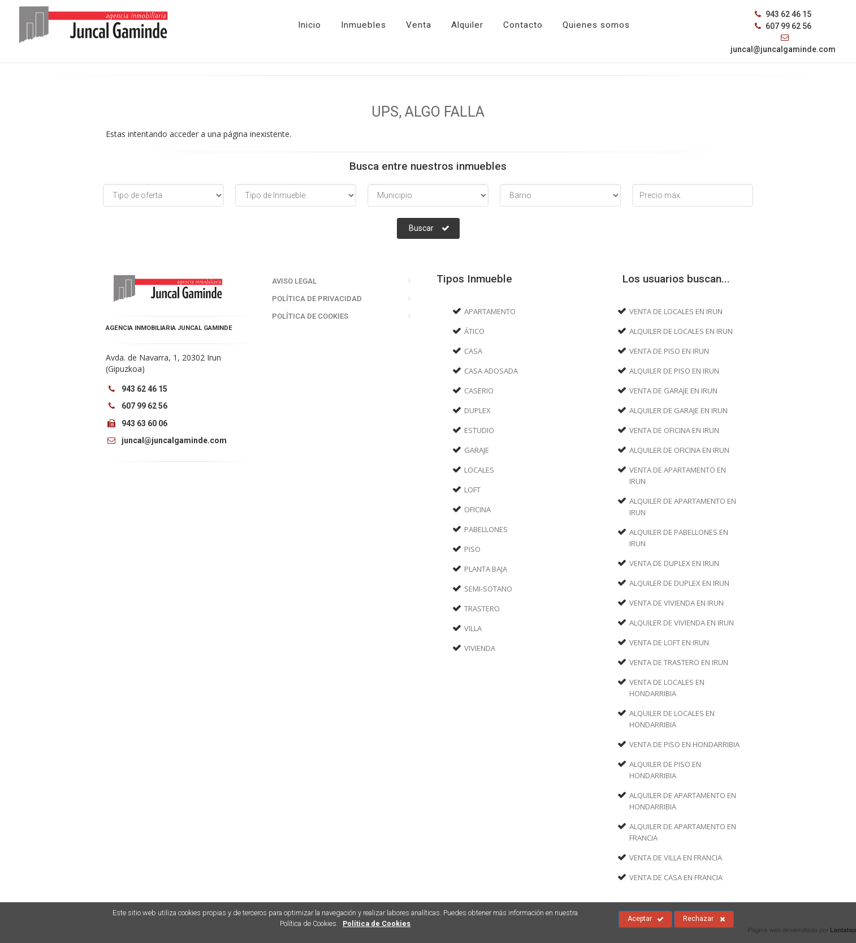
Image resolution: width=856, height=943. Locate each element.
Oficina (477, 509)
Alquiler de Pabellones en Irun (678, 537)
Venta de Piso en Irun (669, 351)
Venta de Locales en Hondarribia (666, 687)
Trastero (482, 608)
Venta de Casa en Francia (676, 877)
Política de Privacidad (317, 298)
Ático (474, 331)
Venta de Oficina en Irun (674, 430)
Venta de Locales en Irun (676, 311)
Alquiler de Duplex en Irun (679, 583)
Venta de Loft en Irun (669, 642)
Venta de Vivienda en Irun (676, 603)
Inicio (309, 25)
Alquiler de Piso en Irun (674, 371)
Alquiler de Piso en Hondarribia (665, 770)
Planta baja (485, 569)
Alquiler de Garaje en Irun (678, 410)
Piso (472, 549)
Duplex (477, 410)
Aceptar (646, 919)
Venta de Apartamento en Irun (677, 475)
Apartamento (490, 311)
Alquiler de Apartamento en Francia (682, 832)
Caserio (479, 390)
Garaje (476, 450)
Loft (472, 490)
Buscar (429, 228)
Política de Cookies (310, 316)
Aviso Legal (294, 281)
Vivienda (479, 648)
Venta (418, 25)
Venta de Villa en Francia (675, 857)
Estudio (479, 430)
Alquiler (467, 25)
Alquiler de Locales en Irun (681, 331)
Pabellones (486, 529)
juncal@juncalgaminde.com (166, 440)
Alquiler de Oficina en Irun (679, 450)
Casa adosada (491, 371)
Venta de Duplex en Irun (674, 563)
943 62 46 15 (783, 14)
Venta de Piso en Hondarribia (684, 744)
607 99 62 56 (783, 26)
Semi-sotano (488, 589)
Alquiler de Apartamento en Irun (682, 506)
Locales (479, 470)
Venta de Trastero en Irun (678, 662)
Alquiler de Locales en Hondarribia (672, 719)
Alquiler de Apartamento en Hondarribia (682, 801)
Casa (473, 351)
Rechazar (704, 919)
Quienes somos (596, 25)
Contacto (523, 25)
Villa (473, 628)
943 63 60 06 (136, 423)
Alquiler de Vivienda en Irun (681, 623)
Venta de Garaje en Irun (673, 390)
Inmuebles (363, 25)
